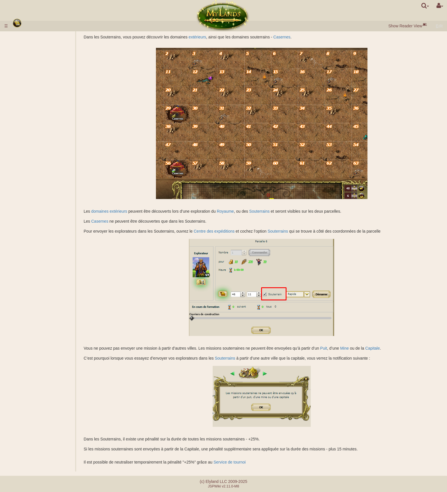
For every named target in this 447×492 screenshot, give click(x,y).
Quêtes (22, 424)
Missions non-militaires (38, 269)
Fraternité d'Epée (32, 414)
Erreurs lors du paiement (37, 452)
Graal (32, 169)
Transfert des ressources (49, 294)
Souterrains (280, 211)
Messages (25, 429)
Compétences (29, 314)
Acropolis (35, 199)
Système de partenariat (36, 457)
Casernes (302, 37)
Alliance (23, 364)
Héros (21, 304)
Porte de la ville (40, 95)
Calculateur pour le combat (51, 254)
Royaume (246, 211)
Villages (34, 70)
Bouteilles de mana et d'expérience (47, 354)
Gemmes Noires (41, 80)
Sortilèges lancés (42, 334)
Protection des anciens (37, 214)
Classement (37, 229)
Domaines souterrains (35, 179)
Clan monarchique (43, 379)
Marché (33, 100)
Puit (344, 348)
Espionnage (37, 274)
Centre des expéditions (235, 231)
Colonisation (38, 284)
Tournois (23, 404)
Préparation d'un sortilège (49, 339)
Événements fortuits (33, 419)
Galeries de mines (43, 159)
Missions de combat (35, 219)
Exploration (37, 279)
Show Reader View (405, 26)
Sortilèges (25, 324)
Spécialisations (40, 140)
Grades (33, 224)
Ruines (22, 204)
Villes (21, 65)
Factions (34, 234)
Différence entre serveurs (38, 442)
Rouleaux (24, 349)
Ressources (26, 75)
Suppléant (36, 369)
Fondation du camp (44, 264)
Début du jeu (28, 55)
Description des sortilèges (50, 329)
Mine (365, 348)
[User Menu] (440, 5)
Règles (22, 37)
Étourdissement (29, 359)
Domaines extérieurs (34, 149)
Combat (34, 249)
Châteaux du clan (32, 389)
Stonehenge (26, 209)
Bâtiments (25, 90)
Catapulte (35, 394)
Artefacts (24, 344)
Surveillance (38, 289)
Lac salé (34, 165)
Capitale (393, 348)
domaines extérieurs (130, 211)
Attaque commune (43, 239)
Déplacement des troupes (50, 299)
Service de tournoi (251, 462)
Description (37, 115)
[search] (425, 5)
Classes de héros (31, 309)
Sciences (24, 125)
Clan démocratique (44, 384)
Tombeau (35, 189)
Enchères (35, 105)
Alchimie (34, 135)
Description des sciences (49, 130)
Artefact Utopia (29, 409)
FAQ (20, 447)
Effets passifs (39, 319)
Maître (21, 399)
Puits (31, 155)
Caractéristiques (41, 120)
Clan (20, 374)
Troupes (23, 110)
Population (25, 85)
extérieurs (218, 37)
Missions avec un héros (38, 259)
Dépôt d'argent (29, 42)
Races (21, 60)
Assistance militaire (44, 244)
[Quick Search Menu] (425, 5)
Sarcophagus (39, 194)
